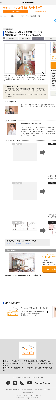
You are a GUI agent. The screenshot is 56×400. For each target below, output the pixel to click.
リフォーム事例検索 (31, 16)
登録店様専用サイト (40, 11)
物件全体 (12, 38)
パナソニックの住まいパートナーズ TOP (13, 16)
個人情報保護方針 (27, 390)
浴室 (51, 38)
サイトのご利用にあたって (12, 390)
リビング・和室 (25, 38)
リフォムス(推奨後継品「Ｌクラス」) (19, 243)
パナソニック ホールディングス (42, 390)
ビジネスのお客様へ (15, 11)
